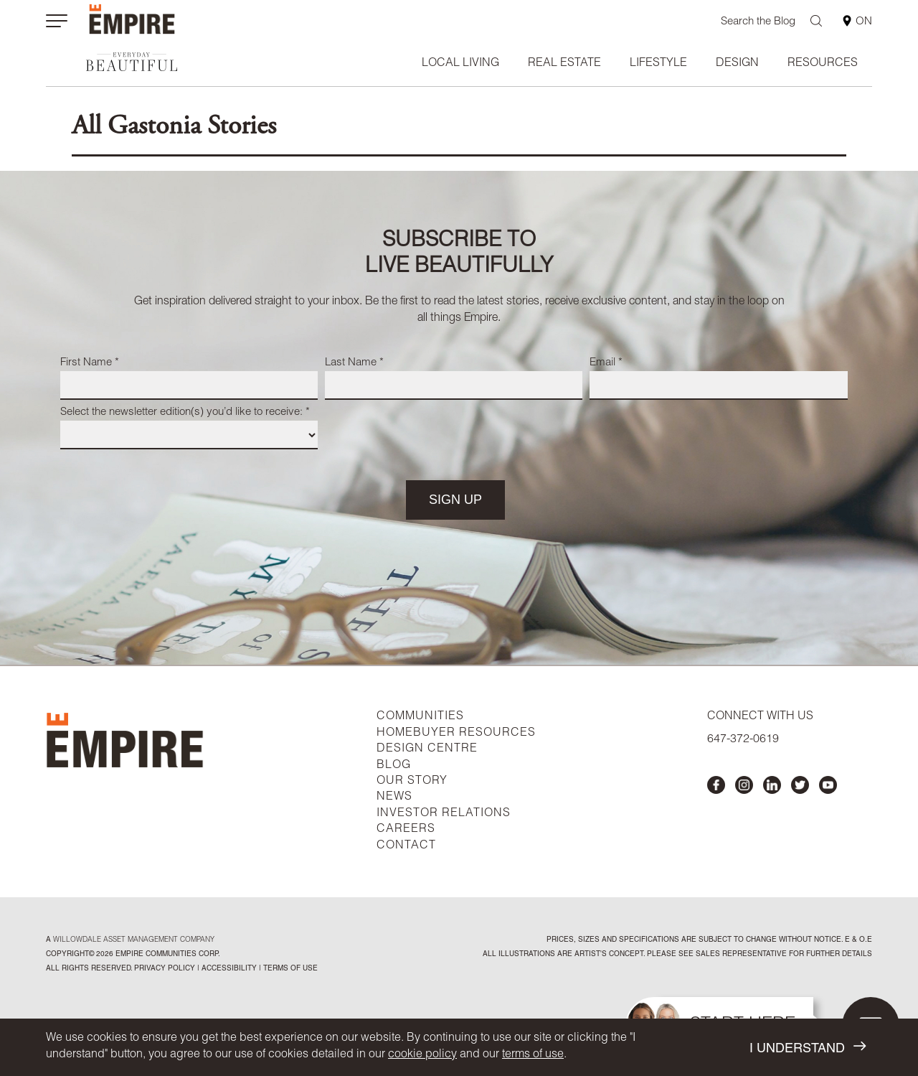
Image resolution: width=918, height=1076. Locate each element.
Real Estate (564, 64)
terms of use (533, 1055)
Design (737, 64)
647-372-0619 (743, 740)
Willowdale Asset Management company (133, 940)
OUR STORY (412, 781)
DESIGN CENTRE (427, 749)
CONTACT (406, 846)
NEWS (394, 797)
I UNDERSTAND (807, 1047)
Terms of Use (289, 969)
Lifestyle (658, 64)
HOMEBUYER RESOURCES (456, 733)
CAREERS (406, 830)
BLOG (394, 766)
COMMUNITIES (420, 717)
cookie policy (422, 1055)
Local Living (460, 64)
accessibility (228, 969)
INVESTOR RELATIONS (444, 814)
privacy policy (164, 969)
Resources (822, 64)
